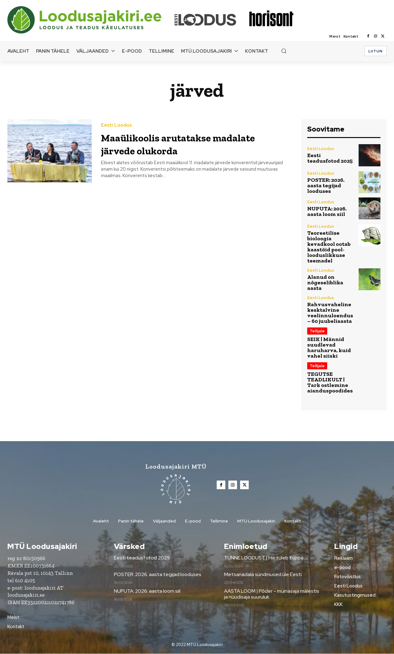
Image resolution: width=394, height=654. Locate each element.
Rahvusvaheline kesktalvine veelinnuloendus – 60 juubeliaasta (330, 312)
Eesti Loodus (116, 125)
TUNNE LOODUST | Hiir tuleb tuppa (264, 558)
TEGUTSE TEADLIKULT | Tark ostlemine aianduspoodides (330, 382)
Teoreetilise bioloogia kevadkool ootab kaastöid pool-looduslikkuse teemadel (329, 247)
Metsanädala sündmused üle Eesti (263, 575)
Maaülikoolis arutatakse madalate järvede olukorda (177, 143)
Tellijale (317, 331)
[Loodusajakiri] (90, 20)
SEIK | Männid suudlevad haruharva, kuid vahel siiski (329, 347)
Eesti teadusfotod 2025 (330, 158)
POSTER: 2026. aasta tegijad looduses (325, 185)
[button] (284, 51)
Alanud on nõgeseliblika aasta (325, 282)
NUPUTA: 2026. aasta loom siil (327, 211)
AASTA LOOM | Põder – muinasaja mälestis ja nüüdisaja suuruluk (271, 594)
